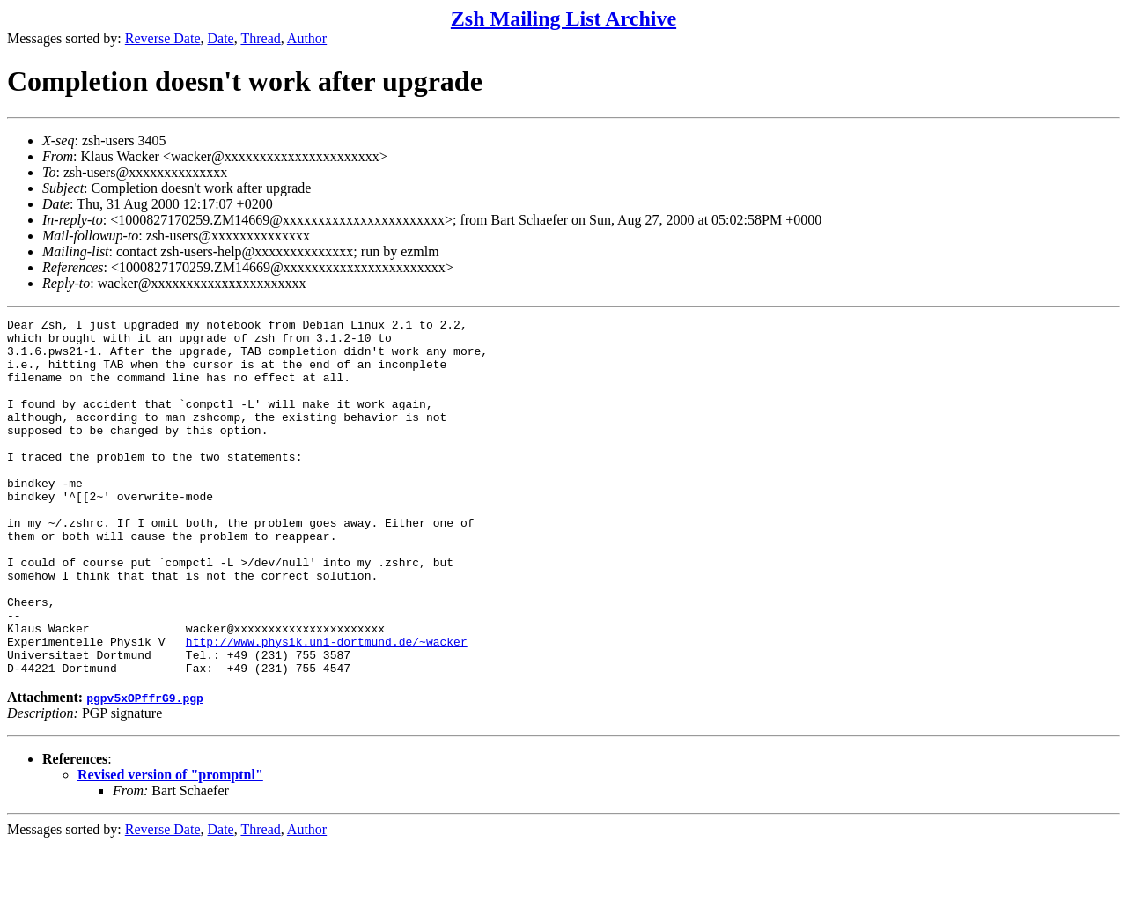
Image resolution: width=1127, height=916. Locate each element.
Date (221, 38)
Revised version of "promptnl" (170, 845)
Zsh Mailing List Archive (563, 18)
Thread (260, 38)
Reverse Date (163, 38)
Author (307, 38)
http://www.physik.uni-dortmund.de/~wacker (327, 707)
